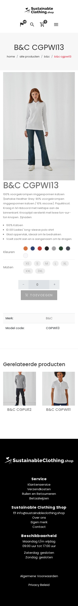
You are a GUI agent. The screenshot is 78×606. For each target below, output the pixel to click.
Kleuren (9, 252)
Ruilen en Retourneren (39, 493)
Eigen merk (39, 522)
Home (11, 57)
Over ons (39, 517)
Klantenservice (39, 484)
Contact (39, 527)
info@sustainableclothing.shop (41, 513)
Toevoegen (39, 295)
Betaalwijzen (39, 498)
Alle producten (30, 57)
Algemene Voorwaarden (39, 576)
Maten (8, 267)
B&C (47, 57)
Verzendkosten (39, 489)
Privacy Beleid (39, 585)
